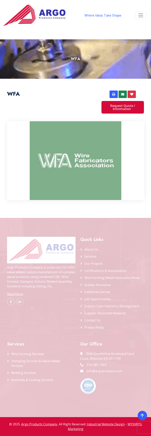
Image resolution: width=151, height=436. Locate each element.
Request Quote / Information (122, 107)
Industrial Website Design (106, 424)
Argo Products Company (39, 424)
